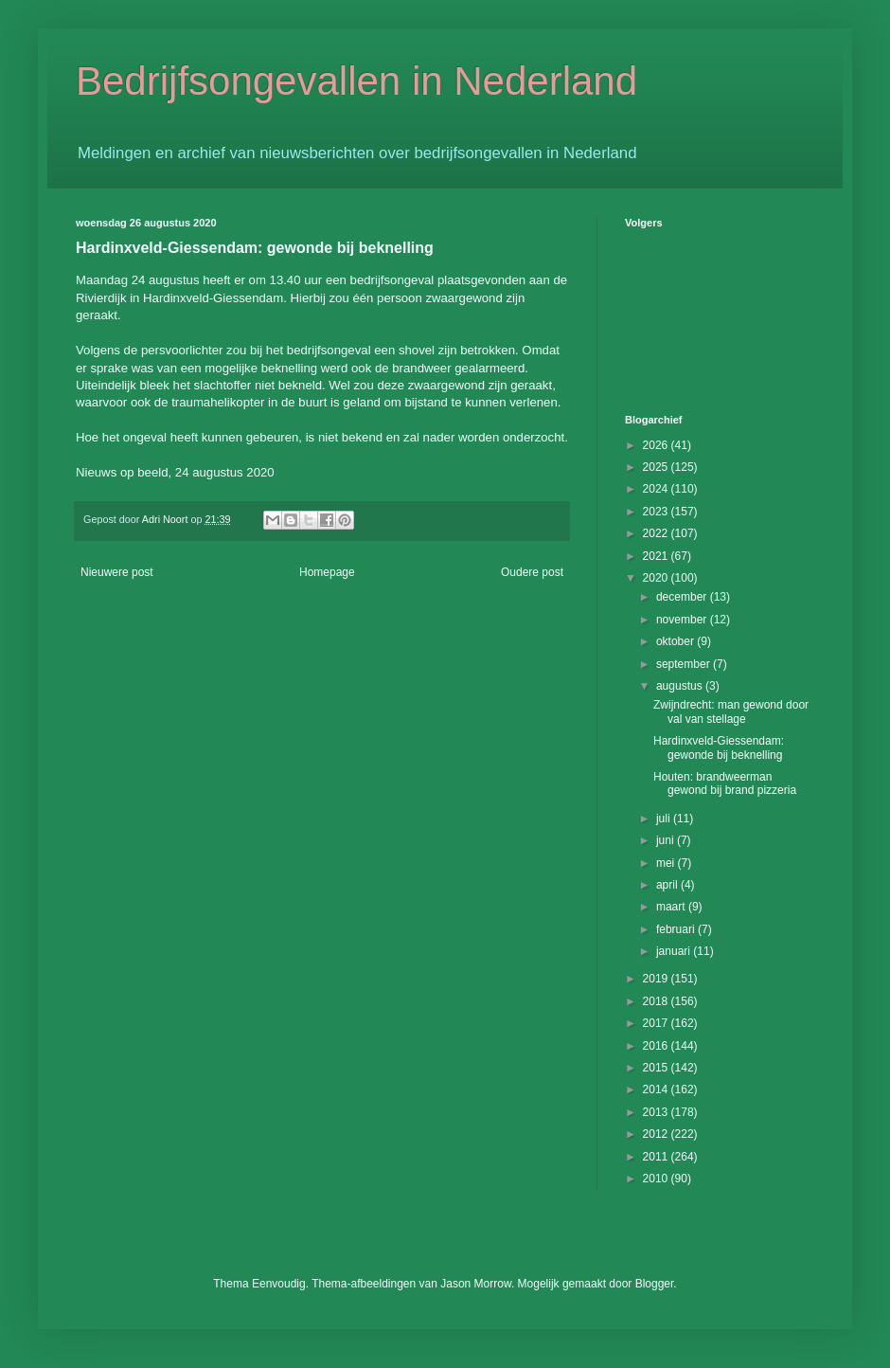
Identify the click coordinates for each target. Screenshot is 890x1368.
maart (672, 906)
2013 (657, 1112)
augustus (680, 686)
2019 (657, 978)
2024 (657, 488)
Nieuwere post (116, 572)
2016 (657, 1046)
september (684, 664)
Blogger (654, 1283)
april (668, 884)
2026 (657, 445)
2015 (657, 1067)
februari (677, 929)
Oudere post (532, 572)
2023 (657, 511)
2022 (657, 533)
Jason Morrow (475, 1283)
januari (674, 951)
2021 (657, 556)
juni (666, 840)
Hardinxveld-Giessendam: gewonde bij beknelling (718, 747)
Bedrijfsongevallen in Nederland (356, 81)
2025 (657, 467)
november (683, 619)
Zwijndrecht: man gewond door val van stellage (731, 711)
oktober (676, 641)
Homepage (327, 572)
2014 (657, 1089)
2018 (657, 1001)
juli (664, 818)
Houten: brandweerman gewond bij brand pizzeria (724, 783)
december (683, 596)
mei (667, 863)
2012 (657, 1134)
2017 (657, 1023)
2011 (657, 1156)
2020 (657, 578)
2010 (657, 1178)
